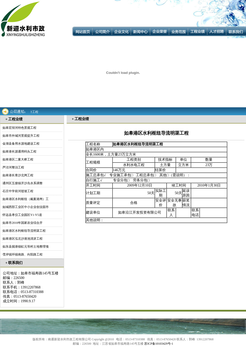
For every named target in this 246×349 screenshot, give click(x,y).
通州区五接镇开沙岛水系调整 (23, 183)
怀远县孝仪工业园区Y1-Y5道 (22, 215)
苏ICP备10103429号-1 (158, 343)
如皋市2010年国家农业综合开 (23, 223)
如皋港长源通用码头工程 (19, 151)
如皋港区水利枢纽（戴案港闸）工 (26, 199)
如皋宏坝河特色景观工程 (19, 128)
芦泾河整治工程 (13, 167)
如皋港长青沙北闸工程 (18, 175)
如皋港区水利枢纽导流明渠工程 (24, 230)
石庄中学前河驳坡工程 (18, 191)
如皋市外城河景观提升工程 (21, 135)
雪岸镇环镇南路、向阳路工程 (23, 254)
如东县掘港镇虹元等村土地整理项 (26, 246)
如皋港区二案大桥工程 (18, 159)
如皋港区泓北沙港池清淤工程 (23, 238)
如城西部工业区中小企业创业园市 (26, 207)
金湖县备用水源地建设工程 (21, 143)
